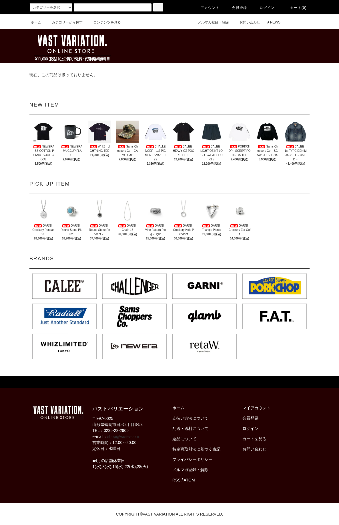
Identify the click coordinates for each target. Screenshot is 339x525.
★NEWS (273, 22)
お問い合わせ (246, 22)
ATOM (189, 480)
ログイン (264, 8)
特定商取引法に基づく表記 (196, 449)
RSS (176, 480)
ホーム (36, 22)
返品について (184, 438)
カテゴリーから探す (64, 22)
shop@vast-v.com (123, 436)
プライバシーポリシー (192, 459)
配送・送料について (190, 428)
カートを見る (254, 438)
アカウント (207, 8)
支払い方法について (190, 418)
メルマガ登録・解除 (210, 22)
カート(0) (295, 8)
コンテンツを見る (104, 22)
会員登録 (236, 8)
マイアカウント (256, 408)
